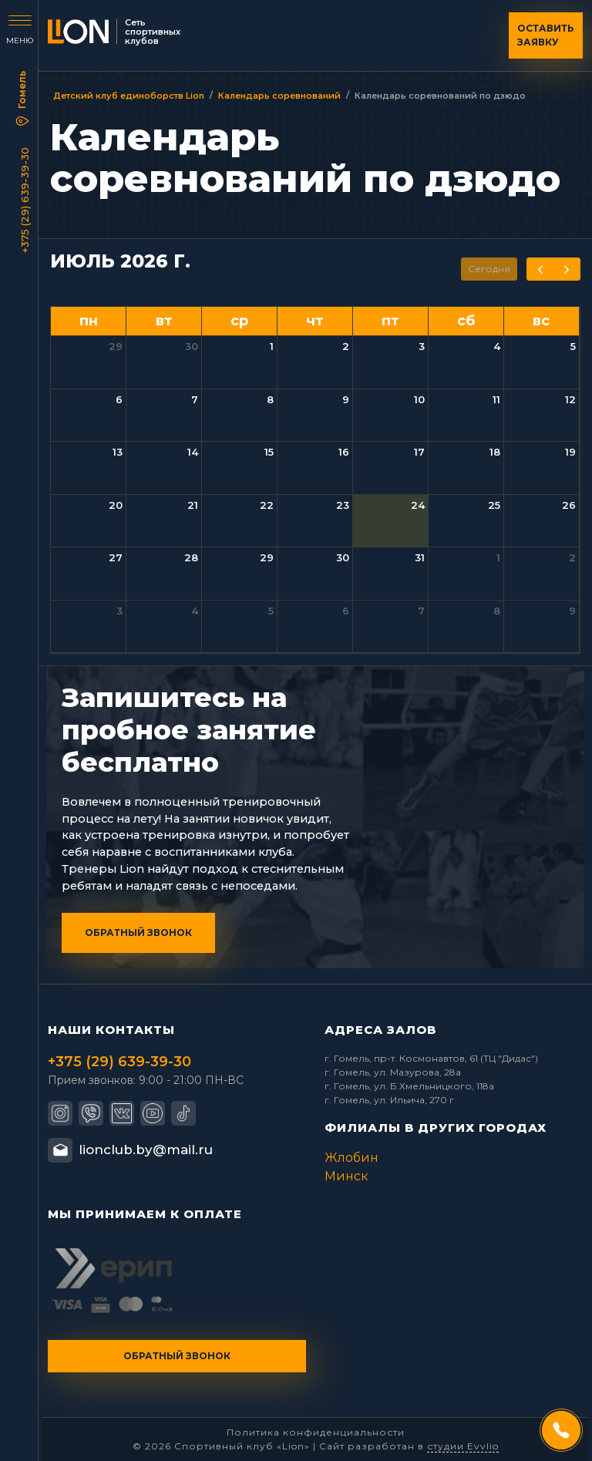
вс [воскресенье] (541, 320)
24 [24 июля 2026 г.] (418, 505)
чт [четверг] (315, 320)
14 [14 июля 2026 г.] (192, 452)
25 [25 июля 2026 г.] (494, 505)
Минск (346, 1176)
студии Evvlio (463, 1446)
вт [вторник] (164, 320)
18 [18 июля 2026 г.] (494, 452)
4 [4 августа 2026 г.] (194, 610)
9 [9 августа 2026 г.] (572, 610)
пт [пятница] (390, 320)
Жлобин (351, 1157)
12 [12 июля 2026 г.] (570, 399)
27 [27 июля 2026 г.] (116, 557)
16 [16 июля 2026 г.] (343, 452)
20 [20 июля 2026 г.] (116, 505)
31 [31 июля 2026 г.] (420, 557)
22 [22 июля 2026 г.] (267, 505)
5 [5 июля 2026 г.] (573, 346)
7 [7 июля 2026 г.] (194, 399)
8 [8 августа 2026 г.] (496, 610)
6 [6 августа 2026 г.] (345, 610)
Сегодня (489, 268)
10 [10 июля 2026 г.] (419, 399)
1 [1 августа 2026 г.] (498, 557)
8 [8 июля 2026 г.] (270, 399)
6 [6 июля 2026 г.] (119, 399)
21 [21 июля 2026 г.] (192, 505)
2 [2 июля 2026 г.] (345, 346)
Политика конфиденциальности (316, 1432)
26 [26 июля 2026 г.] (569, 505)
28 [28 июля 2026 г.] (191, 557)
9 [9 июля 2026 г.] (345, 399)
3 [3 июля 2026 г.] (422, 346)
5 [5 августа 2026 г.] (271, 610)
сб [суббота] (466, 320)
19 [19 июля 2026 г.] (570, 452)
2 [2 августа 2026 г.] (572, 557)
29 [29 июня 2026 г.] (116, 346)
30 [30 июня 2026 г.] (191, 346)
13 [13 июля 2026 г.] (118, 452)
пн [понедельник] (88, 320)
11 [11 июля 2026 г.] (496, 399)
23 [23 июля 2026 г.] (342, 505)
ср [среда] (239, 320)
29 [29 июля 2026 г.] (267, 557)
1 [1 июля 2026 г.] (272, 346)
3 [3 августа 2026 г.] (119, 610)
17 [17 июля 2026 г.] (419, 452)
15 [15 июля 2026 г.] (269, 452)
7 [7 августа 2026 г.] (421, 610)
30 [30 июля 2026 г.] (342, 557)
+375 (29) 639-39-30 (24, 200)
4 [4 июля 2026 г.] (496, 346)
